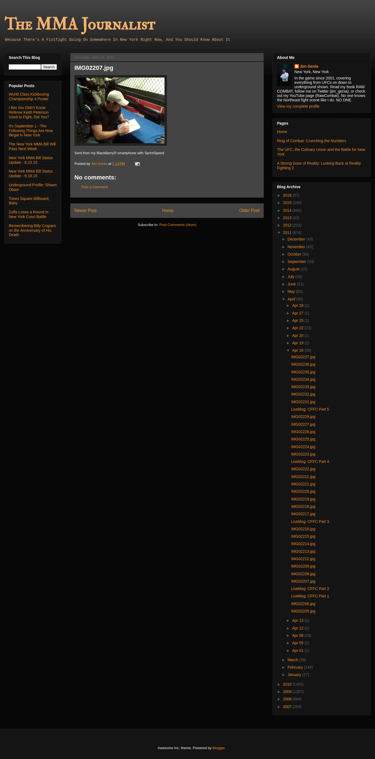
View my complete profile (298, 106)
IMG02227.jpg (303, 424)
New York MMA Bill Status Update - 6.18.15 (31, 173)
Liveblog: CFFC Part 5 (310, 409)
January (294, 674)
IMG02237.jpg (303, 357)
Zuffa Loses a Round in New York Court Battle (28, 214)
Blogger (218, 748)
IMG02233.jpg (303, 387)
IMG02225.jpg (303, 439)
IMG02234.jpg (303, 379)
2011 (288, 232)
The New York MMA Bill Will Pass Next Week (32, 146)
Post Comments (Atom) (177, 225)
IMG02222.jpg (303, 469)
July (291, 276)
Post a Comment (94, 187)
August (293, 269)
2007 (288, 706)
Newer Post (85, 210)
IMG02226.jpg (303, 431)
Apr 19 (298, 343)
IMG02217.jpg (303, 514)
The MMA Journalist (79, 24)
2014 (288, 210)
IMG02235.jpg (303, 372)
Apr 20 (298, 335)
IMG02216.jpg (303, 529)
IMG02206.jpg (303, 604)
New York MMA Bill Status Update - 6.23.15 (31, 160)
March (293, 660)
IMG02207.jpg (303, 581)
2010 (288, 684)
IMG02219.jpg (303, 499)
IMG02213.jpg (303, 551)
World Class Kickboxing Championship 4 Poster (29, 96)
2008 (288, 699)
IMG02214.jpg (303, 544)
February (295, 667)
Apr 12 (298, 628)
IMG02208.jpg (303, 574)
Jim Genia (309, 66)
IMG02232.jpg (303, 394)
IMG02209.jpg (303, 566)
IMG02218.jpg (303, 506)
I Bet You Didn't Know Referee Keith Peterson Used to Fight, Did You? (29, 112)
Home (168, 210)
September (297, 261)
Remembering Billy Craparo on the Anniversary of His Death (32, 230)
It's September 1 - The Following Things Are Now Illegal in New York (31, 131)
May (291, 291)
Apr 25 (298, 320)
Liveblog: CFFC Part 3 (310, 521)
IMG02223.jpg (303, 454)
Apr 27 (298, 313)
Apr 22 (298, 328)
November (296, 247)
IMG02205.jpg (303, 611)
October (294, 254)
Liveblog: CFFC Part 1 (310, 596)
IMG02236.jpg (303, 364)
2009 (288, 691)
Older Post (249, 210)
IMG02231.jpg (303, 402)
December (296, 239)
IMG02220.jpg (303, 491)
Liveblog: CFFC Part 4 (310, 461)
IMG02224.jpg (303, 447)
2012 (288, 225)
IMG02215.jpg (303, 536)
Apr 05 (298, 643)
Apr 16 (298, 350)
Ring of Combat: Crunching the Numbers (311, 141)
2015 (288, 203)
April (291, 299)
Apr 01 (298, 650)
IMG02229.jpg (303, 416)
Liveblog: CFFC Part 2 (310, 588)
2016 (288, 195)
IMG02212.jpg (303, 559)
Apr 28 (298, 305)
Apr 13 (298, 620)
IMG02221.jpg (303, 476)
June (292, 284)
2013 (288, 218)
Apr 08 (298, 635)
